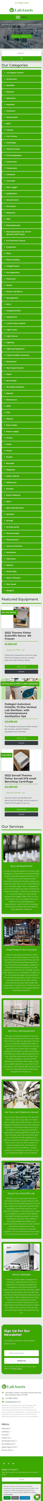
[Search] (21, 53)
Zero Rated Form (8, 1444)
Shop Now (5, 1429)
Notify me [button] (21, 1361)
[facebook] (4, 1463)
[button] (20, 42)
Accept (7, 1498)
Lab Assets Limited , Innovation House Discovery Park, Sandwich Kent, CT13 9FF (23, 1394)
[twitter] (9, 1463)
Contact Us (6, 1438)
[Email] (21, 1479)
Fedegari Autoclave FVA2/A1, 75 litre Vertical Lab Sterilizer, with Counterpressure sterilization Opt (20, 710)
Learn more (25, 1498)
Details (21, 672)
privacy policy (8, 1494)
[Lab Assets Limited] (14, 1386)
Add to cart (21, 667)
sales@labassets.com (13, 1402)
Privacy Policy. (16, 1369)
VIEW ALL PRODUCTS (21, 36)
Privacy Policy (7, 1450)
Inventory (5, 1432)
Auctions (5, 1435)
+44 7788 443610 (21, 3)
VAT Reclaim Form (9, 1441)
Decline (15, 1498)
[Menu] (18, 17)
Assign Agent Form (9, 1447)
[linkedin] (13, 1463)
